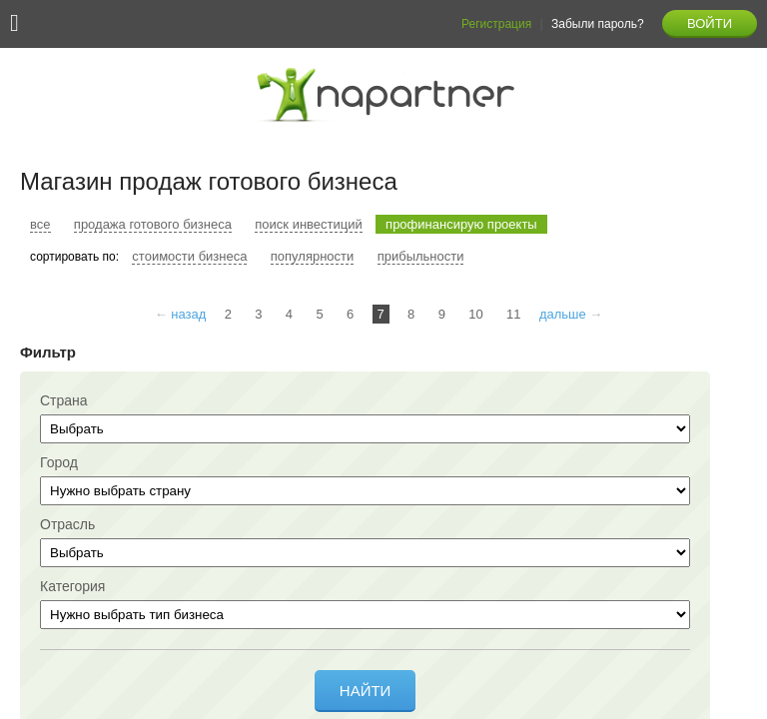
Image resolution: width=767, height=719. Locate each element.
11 (513, 314)
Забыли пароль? (597, 24)
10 (475, 314)
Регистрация (496, 24)
